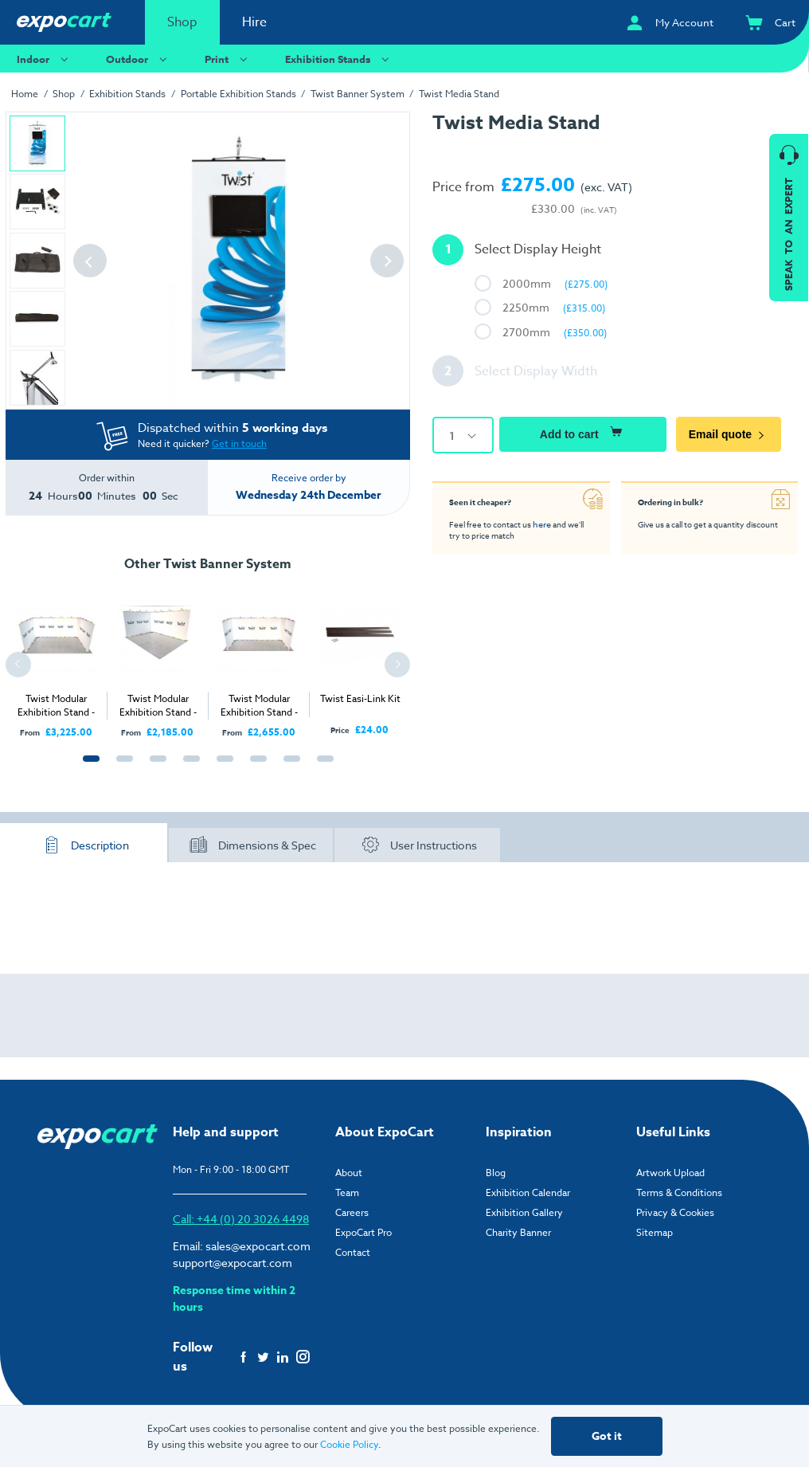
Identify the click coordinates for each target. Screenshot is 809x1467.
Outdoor (138, 58)
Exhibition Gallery (524, 1212)
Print (228, 58)
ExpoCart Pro (363, 1232)
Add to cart (583, 432)
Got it (607, 1436)
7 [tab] (288, 767)
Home (24, 93)
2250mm (553, 307)
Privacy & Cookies (675, 1212)
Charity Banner (518, 1232)
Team (347, 1192)
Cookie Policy (349, 1444)
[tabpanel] (56, 659)
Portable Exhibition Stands (238, 93)
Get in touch (239, 443)
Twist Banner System (357, 93)
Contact (352, 1252)
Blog (496, 1172)
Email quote (730, 434)
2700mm (554, 331)
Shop (182, 22)
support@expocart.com (232, 1262)
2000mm (555, 283)
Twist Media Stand (459, 93)
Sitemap (654, 1232)
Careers (352, 1212)
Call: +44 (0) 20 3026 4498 (241, 1218)
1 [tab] (87, 767)
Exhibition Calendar (528, 1192)
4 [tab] (188, 767)
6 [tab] (255, 767)
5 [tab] (221, 767)
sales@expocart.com (258, 1245)
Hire (254, 22)
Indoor (44, 58)
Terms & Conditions (679, 1192)
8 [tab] (321, 767)
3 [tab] (154, 767)
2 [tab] (121, 767)
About (348, 1172)
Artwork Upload (670, 1172)
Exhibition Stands (339, 58)
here (541, 523)
